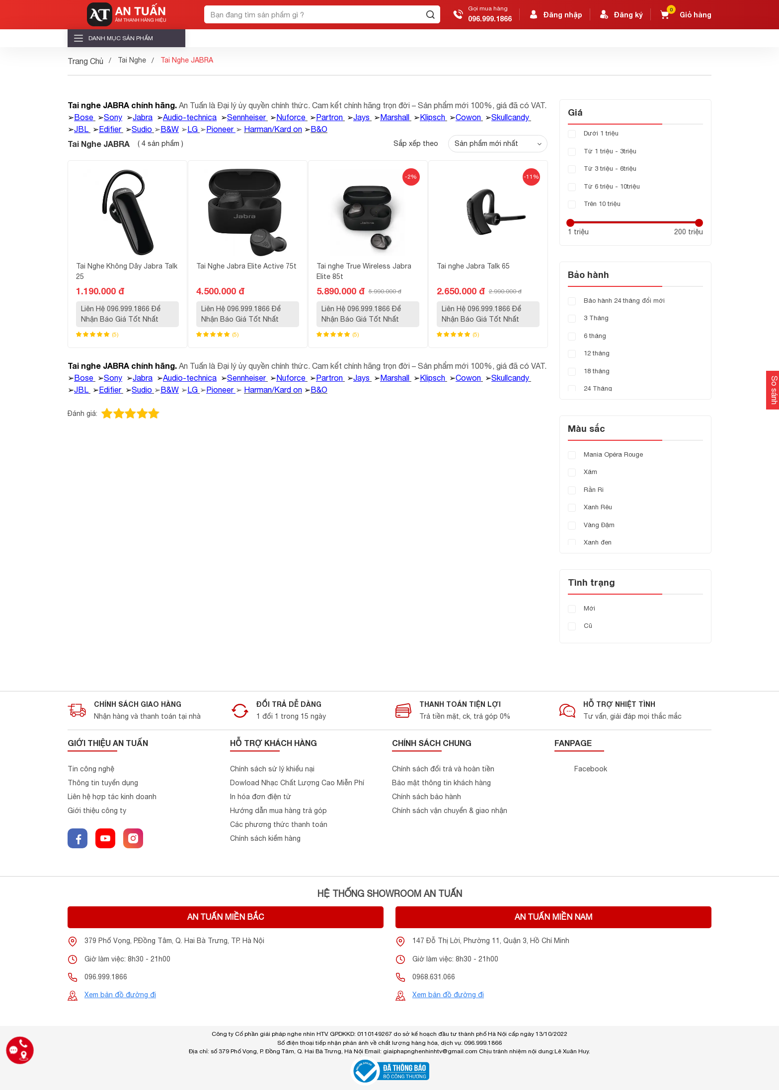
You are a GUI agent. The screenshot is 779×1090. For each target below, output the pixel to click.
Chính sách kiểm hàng (265, 838)
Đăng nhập (555, 14)
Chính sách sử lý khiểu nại (272, 769)
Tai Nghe (132, 60)
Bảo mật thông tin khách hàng (441, 783)
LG (192, 129)
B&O (319, 129)
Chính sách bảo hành (426, 797)
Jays (361, 117)
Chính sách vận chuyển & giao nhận (449, 811)
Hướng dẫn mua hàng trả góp (278, 811)
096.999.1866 (490, 18)
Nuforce (291, 117)
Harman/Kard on (273, 129)
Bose (83, 117)
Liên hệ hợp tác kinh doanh (112, 797)
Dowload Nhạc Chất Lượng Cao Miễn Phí (297, 783)
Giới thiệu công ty (97, 811)
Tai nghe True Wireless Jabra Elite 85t (363, 271)
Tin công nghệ (91, 769)
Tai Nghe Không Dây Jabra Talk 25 (126, 271)
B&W (169, 129)
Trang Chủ (85, 61)
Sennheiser (246, 117)
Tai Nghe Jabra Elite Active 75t (246, 266)
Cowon (468, 117)
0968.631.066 (433, 977)
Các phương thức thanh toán (278, 824)
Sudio (142, 129)
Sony (113, 117)
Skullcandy (510, 117)
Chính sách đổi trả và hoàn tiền (443, 769)
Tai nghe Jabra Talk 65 (473, 266)
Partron (329, 117)
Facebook (590, 769)
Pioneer (220, 129)
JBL (81, 129)
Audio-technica (190, 117)
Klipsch (432, 117)
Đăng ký (620, 14)
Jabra (143, 117)
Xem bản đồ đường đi (120, 995)
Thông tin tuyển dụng (103, 783)
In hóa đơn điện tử (260, 797)
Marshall (394, 117)
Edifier (110, 129)
